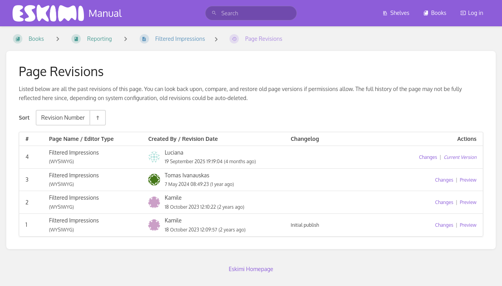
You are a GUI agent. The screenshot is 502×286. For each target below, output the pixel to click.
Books (434, 12)
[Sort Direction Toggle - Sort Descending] (97, 117)
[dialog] (487, 270)
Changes (428, 157)
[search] (251, 13)
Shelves (395, 12)
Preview (468, 180)
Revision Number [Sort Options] (63, 117)
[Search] (214, 13)
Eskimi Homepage (251, 269)
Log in (471, 12)
